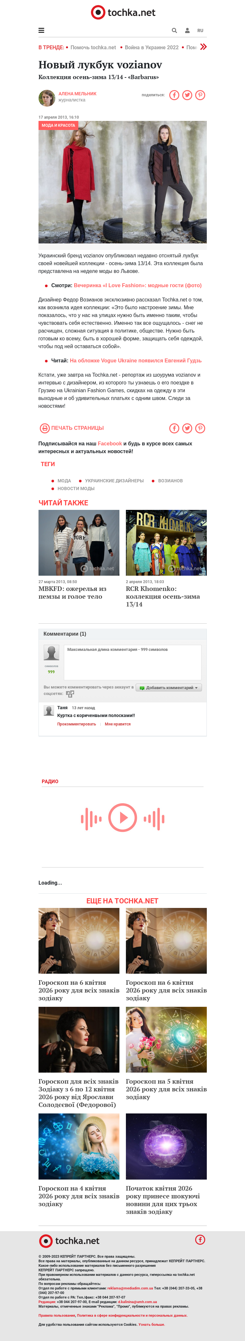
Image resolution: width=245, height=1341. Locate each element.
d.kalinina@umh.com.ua (137, 1302)
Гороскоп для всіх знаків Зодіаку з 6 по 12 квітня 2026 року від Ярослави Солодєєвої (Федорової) (78, 1093)
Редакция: (47, 1302)
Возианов (170, 480)
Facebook (110, 443)
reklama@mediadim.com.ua (130, 1288)
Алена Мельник (77, 93)
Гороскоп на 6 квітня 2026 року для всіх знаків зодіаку (79, 990)
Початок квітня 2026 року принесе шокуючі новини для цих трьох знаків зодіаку (163, 1200)
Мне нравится (118, 724)
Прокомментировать (76, 724)
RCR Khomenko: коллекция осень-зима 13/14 (163, 596)
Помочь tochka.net (94, 47)
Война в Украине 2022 (152, 47)
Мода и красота (58, 125)
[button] (187, 30)
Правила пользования (57, 1315)
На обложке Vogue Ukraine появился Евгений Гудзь (135, 360)
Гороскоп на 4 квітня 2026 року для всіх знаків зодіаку (79, 1196)
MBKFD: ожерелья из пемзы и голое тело (72, 592)
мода (64, 480)
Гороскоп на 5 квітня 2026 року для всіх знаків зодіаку (166, 1089)
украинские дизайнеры (114, 480)
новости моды (76, 488)
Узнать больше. (152, 1325)
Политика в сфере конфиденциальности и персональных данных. (132, 1315)
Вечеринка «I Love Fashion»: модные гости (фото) (137, 285)
